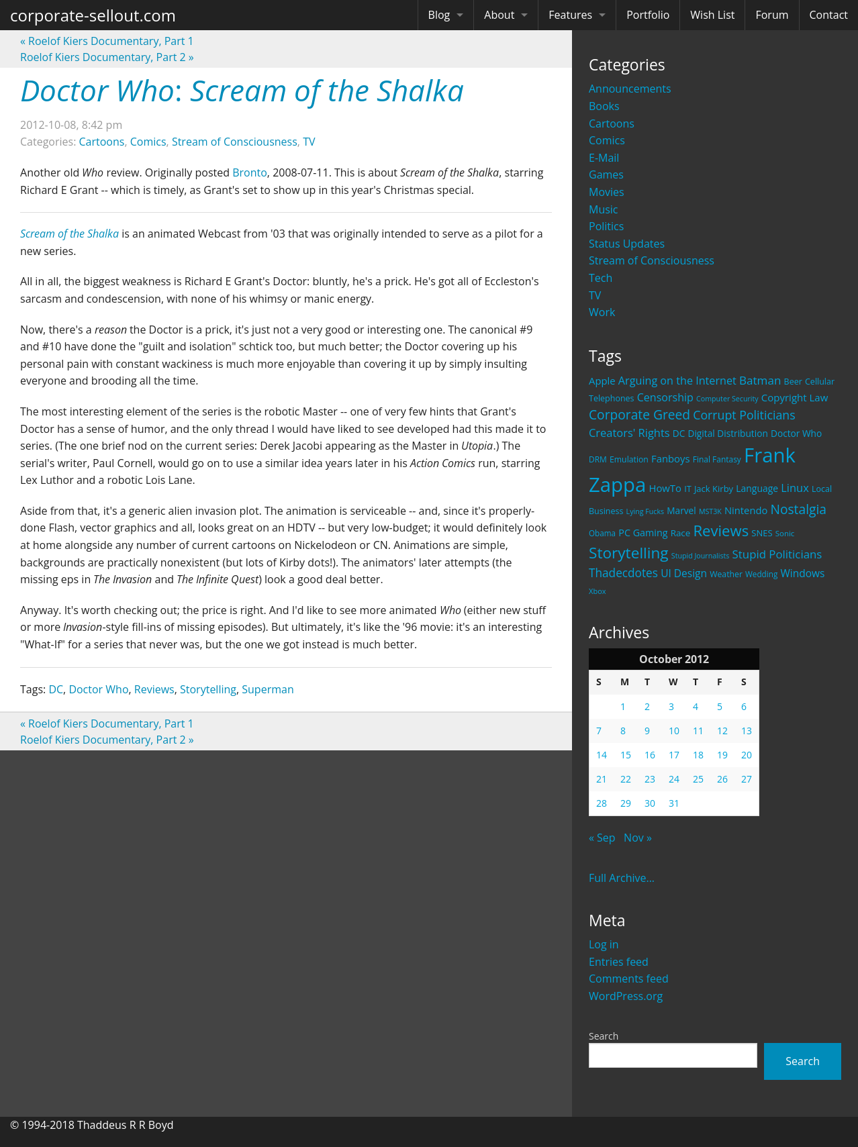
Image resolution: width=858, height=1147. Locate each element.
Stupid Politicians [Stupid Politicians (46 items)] (777, 554)
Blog (439, 14)
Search (603, 1036)
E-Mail (604, 157)
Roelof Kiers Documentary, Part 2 (107, 57)
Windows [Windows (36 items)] (802, 573)
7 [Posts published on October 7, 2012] (599, 730)
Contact (829, 14)
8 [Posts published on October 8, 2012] (623, 730)
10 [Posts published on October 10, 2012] (674, 730)
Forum (771, 14)
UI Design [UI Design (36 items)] (684, 573)
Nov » (638, 837)
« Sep (602, 837)
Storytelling (208, 689)
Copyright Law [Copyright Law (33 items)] (794, 397)
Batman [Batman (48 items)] (760, 380)
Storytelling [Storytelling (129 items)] (629, 552)
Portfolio (647, 14)
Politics (606, 226)
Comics (607, 140)
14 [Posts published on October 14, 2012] (601, 754)
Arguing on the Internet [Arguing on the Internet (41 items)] (677, 380)
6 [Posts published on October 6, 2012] (744, 706)
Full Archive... (622, 877)
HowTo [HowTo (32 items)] (665, 488)
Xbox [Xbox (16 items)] (597, 591)
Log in (604, 944)
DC (55, 689)
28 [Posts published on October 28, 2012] (601, 803)
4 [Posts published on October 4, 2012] (695, 706)
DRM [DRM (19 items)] (598, 459)
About (499, 14)
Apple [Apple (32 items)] (602, 380)
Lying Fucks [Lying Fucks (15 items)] (645, 511)
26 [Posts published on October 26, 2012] (722, 778)
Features (570, 14)
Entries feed (619, 961)
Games (606, 174)
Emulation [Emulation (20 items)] (629, 459)
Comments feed (629, 978)
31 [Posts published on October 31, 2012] (674, 803)
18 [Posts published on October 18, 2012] (698, 754)
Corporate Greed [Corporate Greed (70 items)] (639, 414)
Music (603, 209)
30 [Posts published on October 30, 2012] (650, 803)
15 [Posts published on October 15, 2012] (625, 754)
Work (602, 312)
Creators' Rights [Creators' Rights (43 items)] (629, 432)
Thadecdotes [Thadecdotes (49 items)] (623, 573)
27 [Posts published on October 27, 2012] (746, 778)
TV (595, 295)
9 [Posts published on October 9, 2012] (647, 730)
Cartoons (611, 123)
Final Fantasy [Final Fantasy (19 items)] (717, 459)
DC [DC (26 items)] (679, 433)
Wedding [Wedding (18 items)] (761, 573)
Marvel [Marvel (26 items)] (681, 510)
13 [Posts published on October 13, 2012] (746, 730)
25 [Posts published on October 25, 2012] (698, 778)
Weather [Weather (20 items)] (726, 574)
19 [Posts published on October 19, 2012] (722, 754)
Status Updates (627, 243)
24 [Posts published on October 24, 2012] (674, 778)
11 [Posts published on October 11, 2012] (698, 730)
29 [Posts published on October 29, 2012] (625, 803)
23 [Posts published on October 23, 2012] (650, 778)
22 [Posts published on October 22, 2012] (625, 778)
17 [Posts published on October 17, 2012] (674, 754)
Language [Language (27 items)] (757, 488)
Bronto (249, 172)
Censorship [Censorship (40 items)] (665, 397)
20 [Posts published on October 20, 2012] (746, 754)
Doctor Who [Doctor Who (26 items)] (796, 433)
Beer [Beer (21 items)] (793, 381)
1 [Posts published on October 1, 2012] (623, 706)
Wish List (712, 14)
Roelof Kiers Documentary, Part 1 (107, 41)
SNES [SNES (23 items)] (761, 533)
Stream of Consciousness (651, 260)
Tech (600, 277)
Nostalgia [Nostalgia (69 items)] (798, 509)
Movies (606, 192)
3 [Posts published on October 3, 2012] (671, 706)
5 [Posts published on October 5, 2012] (719, 706)
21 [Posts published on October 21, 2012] (601, 778)
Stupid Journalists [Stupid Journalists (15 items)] (700, 555)
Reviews (154, 689)
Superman (267, 689)
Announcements (630, 88)
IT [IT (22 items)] (688, 489)
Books (604, 106)
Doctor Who (98, 689)
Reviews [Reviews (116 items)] (721, 530)
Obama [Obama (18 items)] (602, 533)
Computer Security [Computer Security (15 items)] (727, 398)
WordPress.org (626, 996)
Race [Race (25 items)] (681, 533)
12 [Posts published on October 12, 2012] (722, 730)
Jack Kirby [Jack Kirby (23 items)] (713, 489)
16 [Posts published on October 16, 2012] (650, 754)
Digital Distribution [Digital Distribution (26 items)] (727, 433)
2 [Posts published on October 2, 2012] (647, 706)
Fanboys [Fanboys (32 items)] (670, 458)
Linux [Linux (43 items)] (795, 487)
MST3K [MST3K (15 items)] (710, 511)
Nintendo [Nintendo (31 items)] (745, 510)
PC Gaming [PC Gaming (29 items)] (642, 532)
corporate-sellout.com (93, 15)
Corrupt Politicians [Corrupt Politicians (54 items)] (744, 415)
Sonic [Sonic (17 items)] (785, 533)
